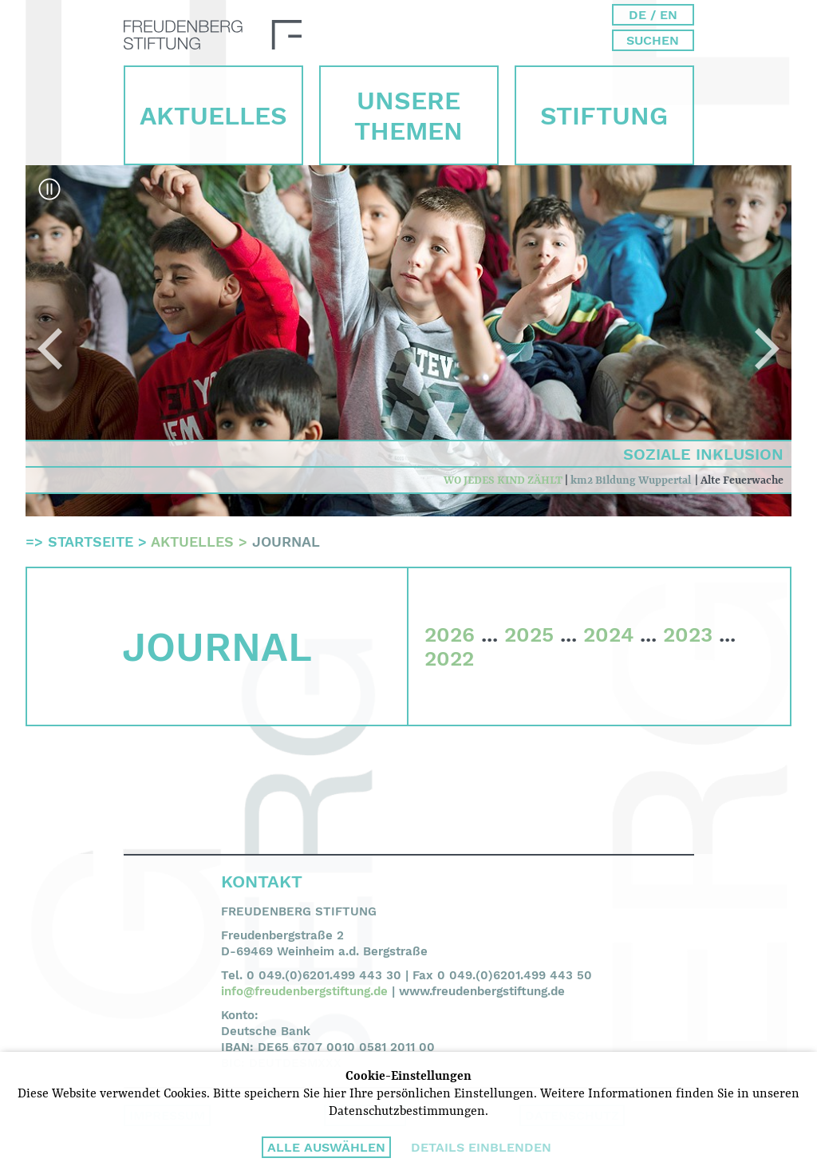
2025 (529, 634)
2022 (449, 658)
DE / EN (653, 14)
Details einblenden (481, 1147)
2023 (687, 634)
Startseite (90, 541)
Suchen (652, 40)
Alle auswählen (326, 1147)
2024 (608, 634)
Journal (286, 541)
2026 (449, 634)
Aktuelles (213, 116)
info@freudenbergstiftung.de (304, 991)
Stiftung (604, 116)
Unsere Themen (408, 115)
